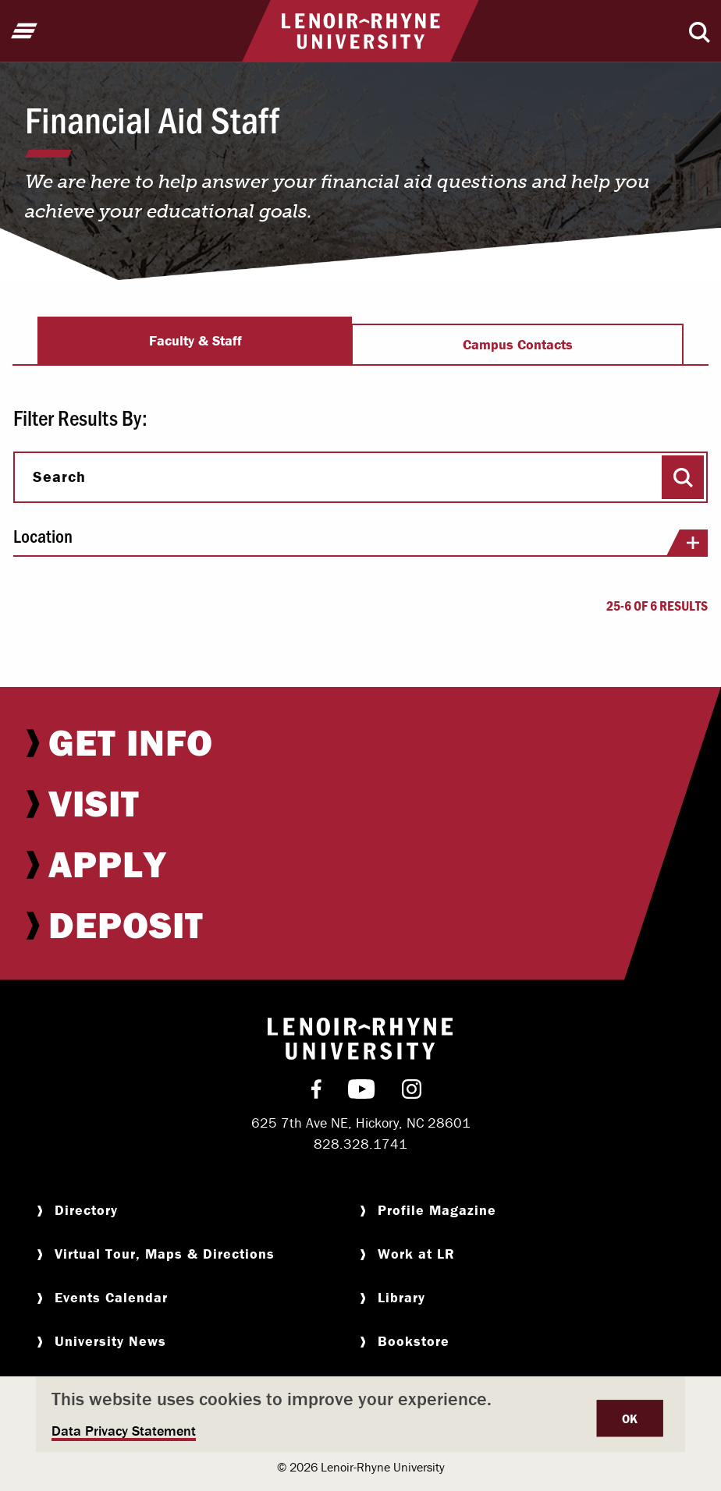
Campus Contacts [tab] (518, 344)
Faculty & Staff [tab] (195, 340)
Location (360, 541)
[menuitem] (360, 742)
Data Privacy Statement (124, 1431)
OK (630, 1418)
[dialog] (360, 1414)
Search (59, 476)
